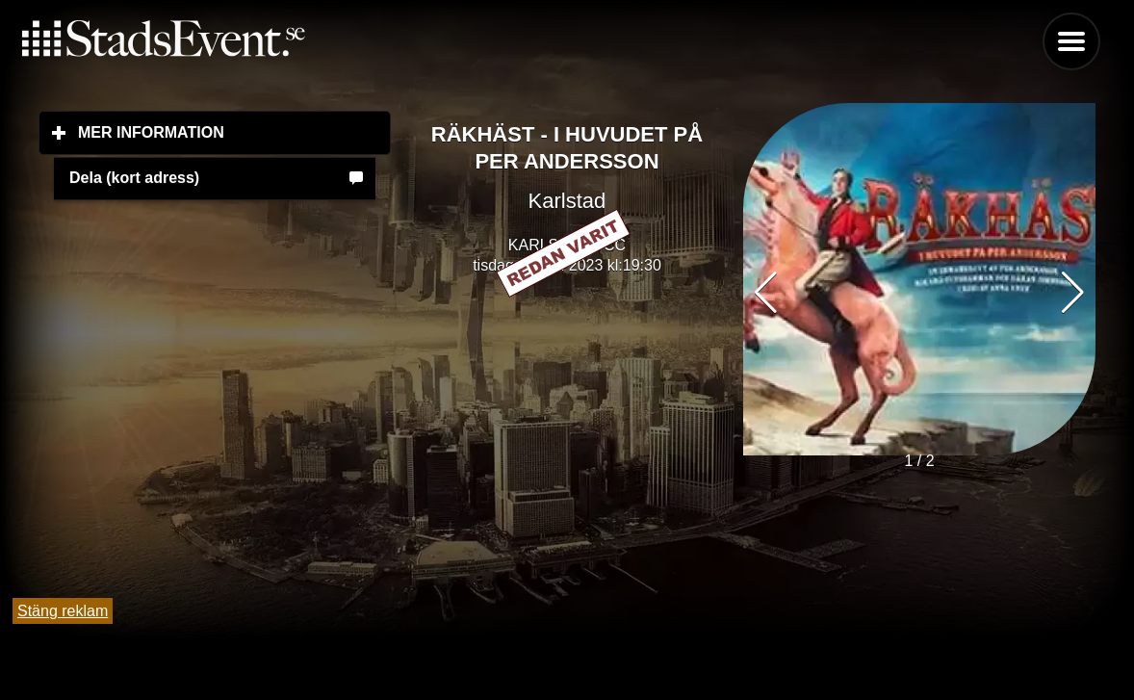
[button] (1073, 293)
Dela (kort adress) (134, 177)
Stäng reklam (62, 611)
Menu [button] (1071, 41)
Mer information (234, 132)
